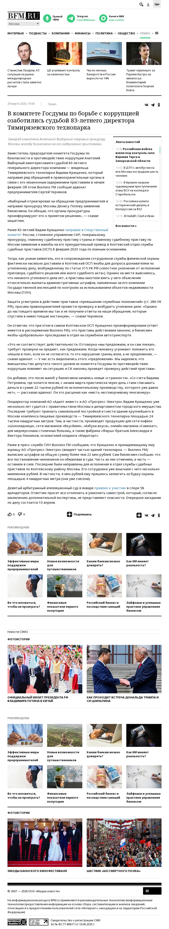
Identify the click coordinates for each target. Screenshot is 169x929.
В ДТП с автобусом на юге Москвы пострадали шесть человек (137, 172)
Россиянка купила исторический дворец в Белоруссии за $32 (132, 205)
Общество (126, 33)
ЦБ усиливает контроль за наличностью (63, 72)
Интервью (15, 33)
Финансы (82, 33)
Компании (61, 33)
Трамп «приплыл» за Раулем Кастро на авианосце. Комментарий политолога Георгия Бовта (140, 80)
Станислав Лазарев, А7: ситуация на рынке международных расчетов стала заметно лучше (24, 78)
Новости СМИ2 (17, 632)
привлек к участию (110, 488)
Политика (104, 33)
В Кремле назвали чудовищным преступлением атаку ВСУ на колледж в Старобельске (136, 188)
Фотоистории (18, 639)
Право (145, 33)
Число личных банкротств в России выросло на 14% (101, 74)
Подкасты (38, 33)
